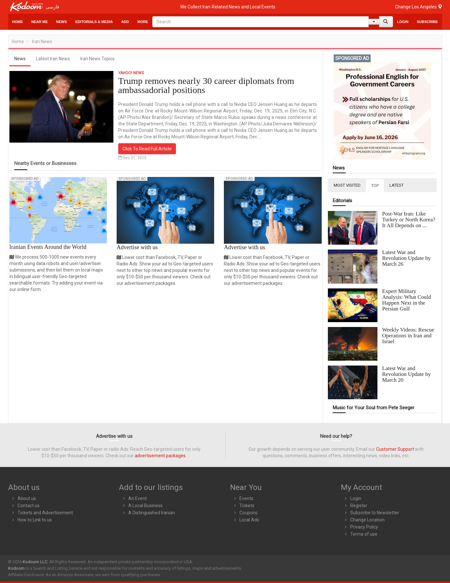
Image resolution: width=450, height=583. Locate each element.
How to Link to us (34, 519)
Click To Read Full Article (147, 148)
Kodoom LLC (35, 561)
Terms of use (363, 534)
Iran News (42, 41)
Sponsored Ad (25, 179)
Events (246, 498)
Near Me (39, 22)
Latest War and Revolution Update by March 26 (406, 258)
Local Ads (249, 519)
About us (26, 498)
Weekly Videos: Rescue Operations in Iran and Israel (408, 335)
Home (17, 22)
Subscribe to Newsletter (374, 512)
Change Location (367, 519)
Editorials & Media (94, 22)
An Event (137, 498)
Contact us (28, 505)
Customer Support (395, 449)
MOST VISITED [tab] (347, 185)
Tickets (246, 505)
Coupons (248, 512)
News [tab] (20, 58)
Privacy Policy (364, 527)
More (142, 22)
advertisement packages (160, 455)
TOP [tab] (375, 185)
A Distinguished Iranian (151, 512)
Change (418, 6)
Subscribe (427, 22)
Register (358, 505)
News (61, 22)
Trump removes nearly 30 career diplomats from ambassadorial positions (206, 85)
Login (403, 22)
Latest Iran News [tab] (53, 58)
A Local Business (145, 505)
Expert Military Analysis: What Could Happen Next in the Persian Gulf (406, 300)
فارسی (52, 6)
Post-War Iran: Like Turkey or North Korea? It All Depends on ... (408, 219)
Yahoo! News (131, 73)
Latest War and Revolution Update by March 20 (406, 374)
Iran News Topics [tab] (97, 58)
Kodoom (16, 568)
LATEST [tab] (396, 185)
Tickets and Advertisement (45, 512)
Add (125, 22)
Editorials (342, 201)
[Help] (373, 22)
